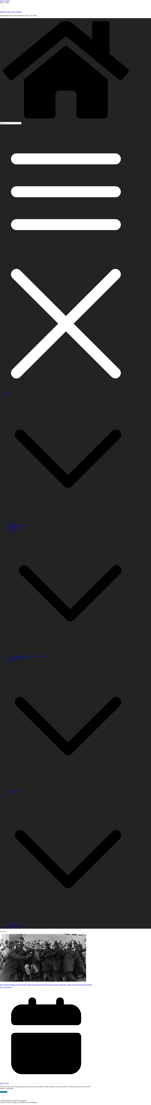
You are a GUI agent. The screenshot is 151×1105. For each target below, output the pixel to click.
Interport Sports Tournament (18, 658)
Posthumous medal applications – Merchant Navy (29, 656)
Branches (12, 793)
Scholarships (13, 660)
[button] (68, 522)
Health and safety (10, 928)
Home (6, 392)
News (6, 794)
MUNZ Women (14, 527)
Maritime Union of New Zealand (10, 12)
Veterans (11, 531)
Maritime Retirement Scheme (18, 525)
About (6, 394)
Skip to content (5, 1)
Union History (13, 523)
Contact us (7, 661)
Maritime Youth (14, 529)
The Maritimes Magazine (17, 926)
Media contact (13, 924)
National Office (14, 791)
